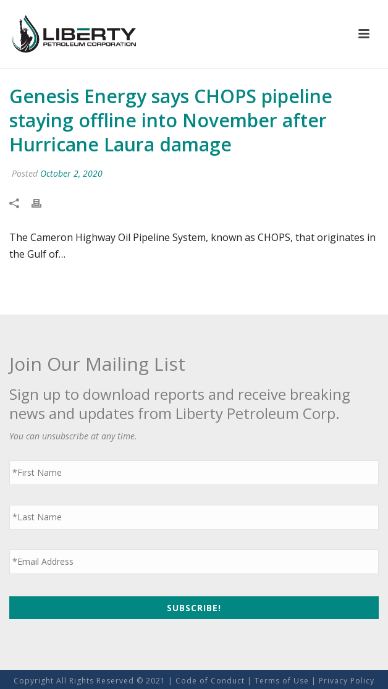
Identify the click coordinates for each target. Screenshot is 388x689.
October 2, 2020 (71, 173)
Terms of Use (282, 680)
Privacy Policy (346, 680)
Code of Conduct (210, 680)
